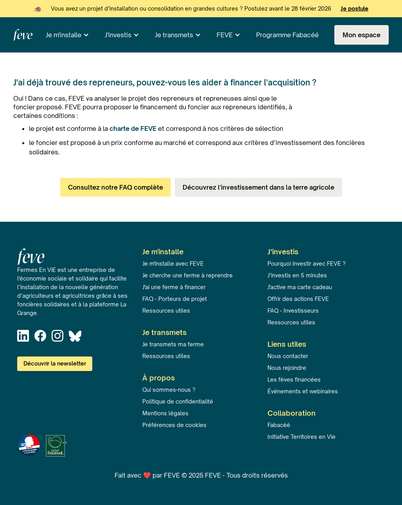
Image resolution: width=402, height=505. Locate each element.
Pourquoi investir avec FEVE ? (306, 263)
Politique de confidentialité (177, 401)
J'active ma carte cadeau (299, 287)
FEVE (225, 35)
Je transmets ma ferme (173, 344)
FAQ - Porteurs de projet (174, 298)
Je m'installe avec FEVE (173, 263)
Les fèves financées (294, 379)
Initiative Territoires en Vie (301, 436)
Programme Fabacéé (287, 35)
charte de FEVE (132, 128)
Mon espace (361, 35)
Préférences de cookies (174, 425)
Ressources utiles (166, 310)
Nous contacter (287, 356)
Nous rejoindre (286, 367)
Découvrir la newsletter (54, 363)
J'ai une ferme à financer (174, 287)
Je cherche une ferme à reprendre (187, 275)
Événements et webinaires (302, 391)
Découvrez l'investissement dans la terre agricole (258, 187)
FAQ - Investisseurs (293, 310)
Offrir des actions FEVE (298, 298)
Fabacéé (278, 425)
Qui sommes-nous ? (169, 389)
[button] (67, 34)
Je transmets (174, 35)
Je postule (354, 8)
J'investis (118, 35)
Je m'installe (63, 35)
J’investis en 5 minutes (297, 275)
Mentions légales (165, 413)
